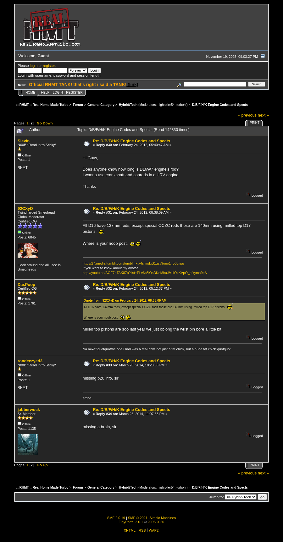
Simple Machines (162, 518)
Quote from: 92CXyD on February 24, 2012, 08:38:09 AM (125, 300)
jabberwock (29, 409)
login (34, 65)
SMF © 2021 (137, 518)
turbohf (181, 105)
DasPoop (26, 284)
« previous (247, 115)
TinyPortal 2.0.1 (131, 522)
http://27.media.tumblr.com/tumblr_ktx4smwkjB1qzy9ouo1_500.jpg (133, 263)
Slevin (24, 141)
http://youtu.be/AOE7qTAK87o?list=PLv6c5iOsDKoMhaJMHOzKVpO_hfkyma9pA (145, 273)
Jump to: (216, 497)
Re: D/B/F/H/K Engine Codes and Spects (131, 141)
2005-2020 (155, 522)
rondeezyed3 (30, 361)
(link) (132, 84)
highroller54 (166, 105)
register (49, 65)
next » (263, 115)
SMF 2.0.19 (116, 518)
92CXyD (25, 208)
